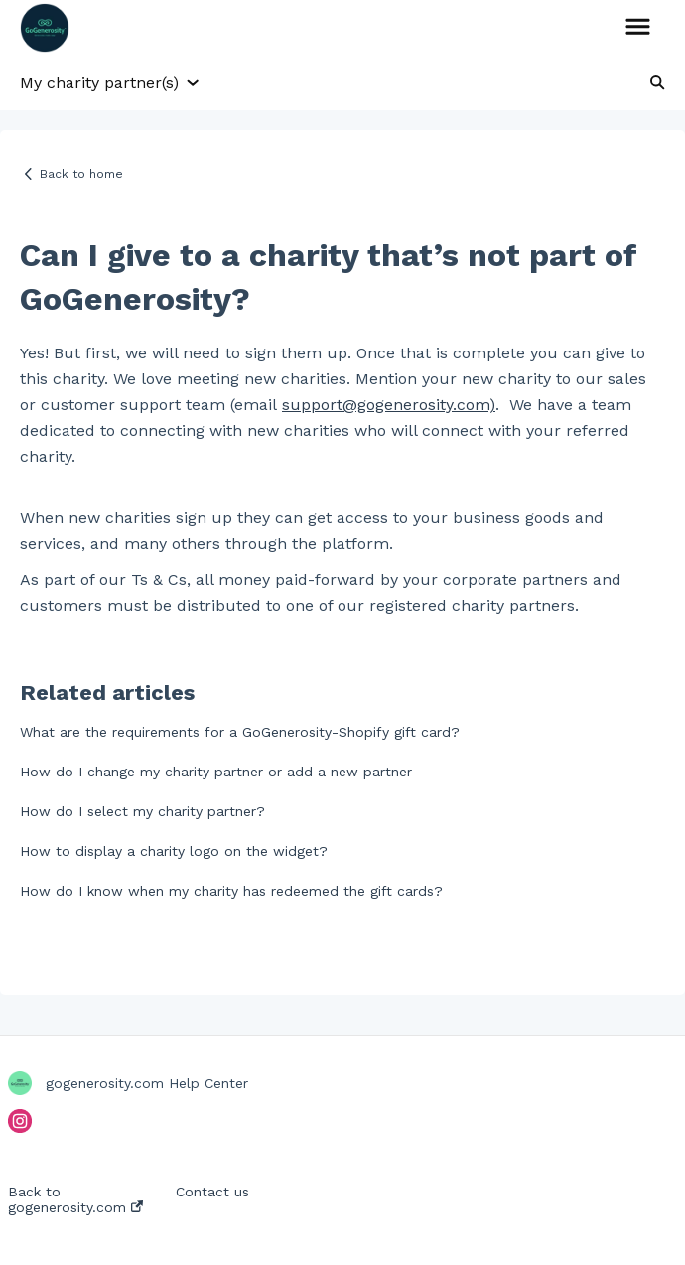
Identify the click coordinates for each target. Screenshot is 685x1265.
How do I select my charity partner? (142, 811)
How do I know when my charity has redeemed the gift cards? (231, 891)
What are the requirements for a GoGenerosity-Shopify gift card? (240, 732)
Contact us (212, 1191)
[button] (638, 28)
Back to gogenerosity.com (75, 1199)
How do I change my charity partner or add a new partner (216, 771)
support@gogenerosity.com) (388, 404)
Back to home (81, 174)
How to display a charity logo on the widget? (174, 851)
